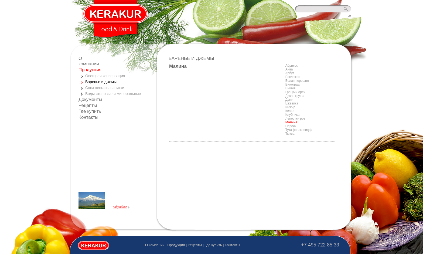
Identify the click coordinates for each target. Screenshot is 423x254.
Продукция (90, 69)
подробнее (120, 207)
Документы (90, 99)
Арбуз (289, 73)
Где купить (90, 111)
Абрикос (291, 65)
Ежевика (291, 103)
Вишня (290, 88)
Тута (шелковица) (298, 130)
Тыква (290, 134)
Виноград (292, 84)
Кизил (289, 111)
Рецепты (88, 105)
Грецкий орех (295, 92)
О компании (89, 61)
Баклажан (292, 77)
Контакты (88, 117)
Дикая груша (294, 96)
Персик (290, 126)
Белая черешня (297, 81)
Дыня (289, 99)
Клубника (292, 115)
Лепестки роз (295, 118)
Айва (289, 69)
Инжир (290, 107)
